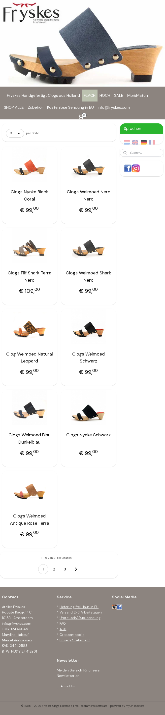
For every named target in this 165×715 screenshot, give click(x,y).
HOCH (104, 95)
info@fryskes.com (114, 107)
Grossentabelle (72, 634)
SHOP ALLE (14, 107)
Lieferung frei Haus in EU (79, 607)
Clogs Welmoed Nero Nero (88, 195)
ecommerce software (94, 706)
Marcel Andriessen (17, 640)
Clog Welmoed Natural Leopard (29, 357)
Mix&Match (137, 95)
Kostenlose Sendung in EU (70, 107)
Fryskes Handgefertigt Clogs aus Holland (43, 95)
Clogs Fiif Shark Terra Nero (29, 276)
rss (77, 706)
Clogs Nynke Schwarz (88, 435)
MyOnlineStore (135, 706)
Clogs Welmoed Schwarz (88, 357)
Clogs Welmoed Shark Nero (88, 276)
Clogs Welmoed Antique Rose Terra (29, 519)
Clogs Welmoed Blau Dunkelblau (29, 438)
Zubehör (35, 107)
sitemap (67, 706)
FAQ (63, 623)
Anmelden (68, 686)
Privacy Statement (75, 640)
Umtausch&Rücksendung (80, 617)
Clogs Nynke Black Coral (29, 195)
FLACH (90, 95)
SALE (118, 95)
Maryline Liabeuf (15, 634)
